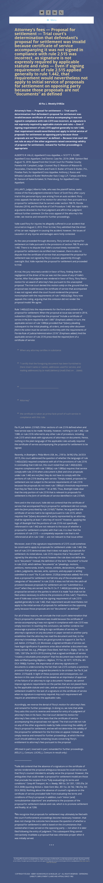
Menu (53, 20)
